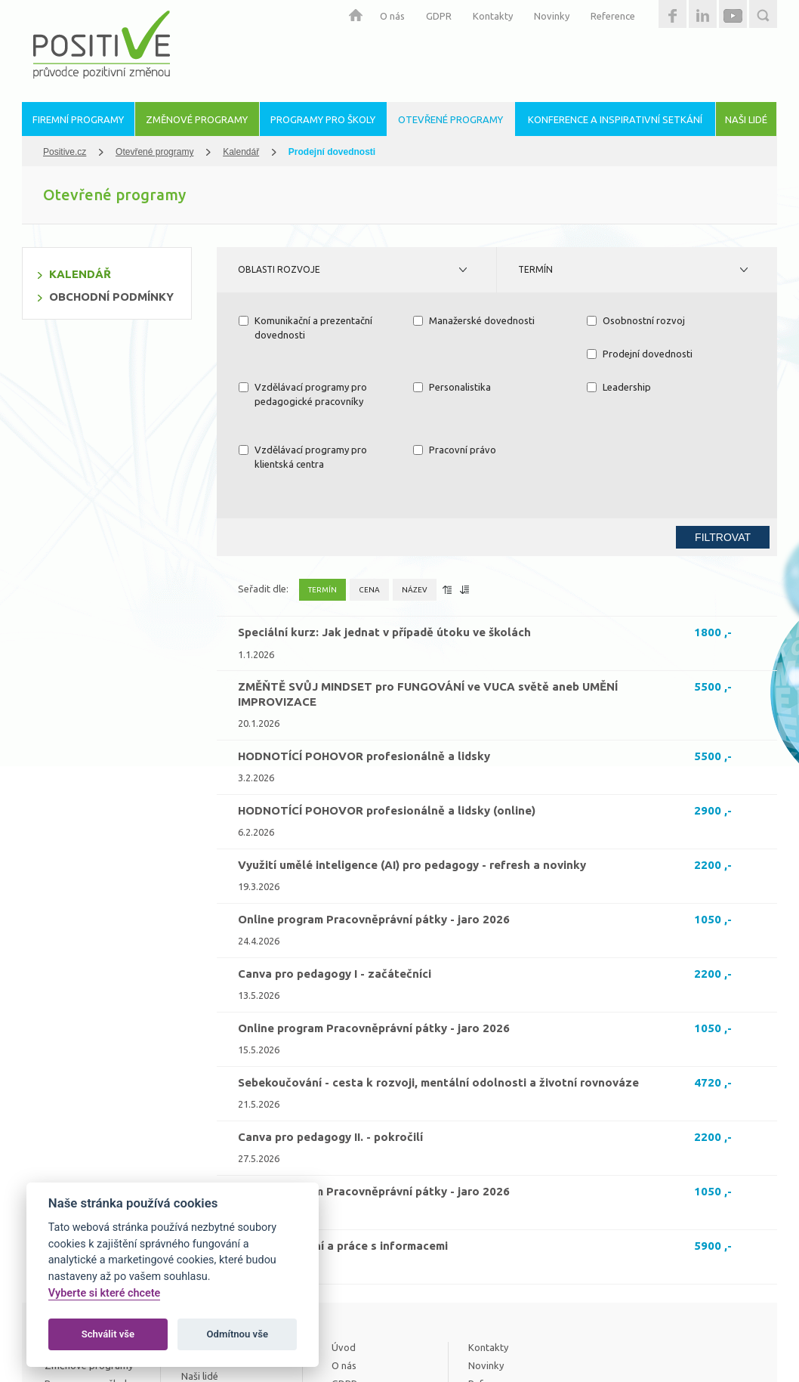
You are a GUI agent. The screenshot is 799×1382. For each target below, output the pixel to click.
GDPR (439, 16)
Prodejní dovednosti (291, 353)
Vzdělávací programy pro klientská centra (477, 394)
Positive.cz (64, 152)
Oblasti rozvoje (279, 269)
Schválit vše (108, 1334)
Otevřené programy (154, 152)
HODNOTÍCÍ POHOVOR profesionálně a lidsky (364, 663)
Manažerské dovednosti (474, 320)
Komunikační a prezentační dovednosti (305, 328)
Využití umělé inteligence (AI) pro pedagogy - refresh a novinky (412, 772)
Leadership (271, 387)
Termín (535, 269)
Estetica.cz (727, 1344)
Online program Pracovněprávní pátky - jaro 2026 (374, 827)
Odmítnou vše (237, 1334)
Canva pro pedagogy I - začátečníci (334, 881)
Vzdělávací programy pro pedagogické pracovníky (477, 361)
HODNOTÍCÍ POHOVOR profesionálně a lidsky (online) (386, 718)
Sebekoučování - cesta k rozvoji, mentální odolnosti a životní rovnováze (438, 990)
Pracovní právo (628, 387)
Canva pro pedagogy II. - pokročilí (330, 1044)
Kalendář (241, 152)
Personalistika (626, 353)
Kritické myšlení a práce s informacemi (343, 1153)
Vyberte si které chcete (104, 1293)
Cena (369, 497)
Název (414, 497)
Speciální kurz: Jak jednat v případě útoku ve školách (384, 539)
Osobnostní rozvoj (636, 320)
